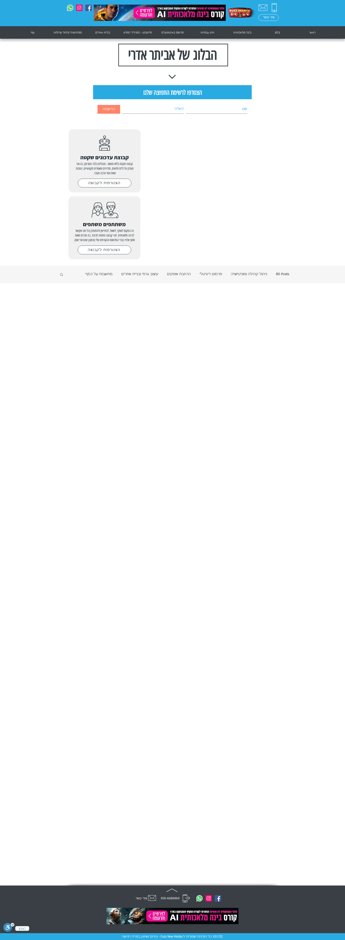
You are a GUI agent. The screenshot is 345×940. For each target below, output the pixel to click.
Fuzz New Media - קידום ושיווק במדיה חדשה (152, 936)
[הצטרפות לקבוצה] (104, 183)
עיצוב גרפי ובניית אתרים (139, 274)
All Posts (282, 274)
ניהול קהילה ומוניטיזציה (249, 274)
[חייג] (186, 898)
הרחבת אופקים (179, 274)
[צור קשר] (263, 7)
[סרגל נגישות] (8, 928)
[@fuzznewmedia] (79, 8)
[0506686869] (70, 8)
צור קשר (141, 898)
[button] (61, 275)
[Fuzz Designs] (88, 8)
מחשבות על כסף (98, 274)
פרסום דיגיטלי (211, 274)
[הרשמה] (108, 109)
